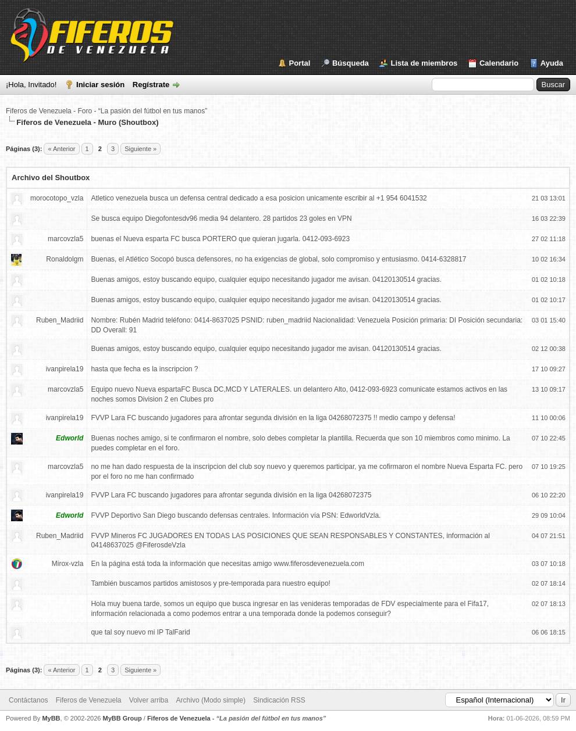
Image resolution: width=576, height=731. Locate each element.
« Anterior (61, 148)
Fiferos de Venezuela (89, 700)
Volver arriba (148, 700)
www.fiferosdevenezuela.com (319, 564)
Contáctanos (28, 700)
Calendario (498, 63)
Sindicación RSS (279, 700)
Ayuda (552, 63)
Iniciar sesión (100, 84)
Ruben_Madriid (59, 320)
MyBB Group (121, 718)
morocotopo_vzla (56, 198)
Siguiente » (141, 148)
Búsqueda (350, 63)
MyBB (51, 718)
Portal (300, 63)
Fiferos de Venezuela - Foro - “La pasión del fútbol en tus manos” (106, 111)
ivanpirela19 (65, 369)
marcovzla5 (65, 239)
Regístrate (151, 84)
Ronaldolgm (64, 259)
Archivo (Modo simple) (211, 700)
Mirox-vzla (68, 564)
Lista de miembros (423, 63)
